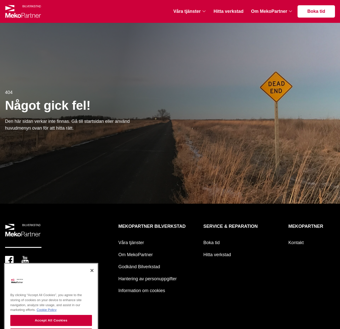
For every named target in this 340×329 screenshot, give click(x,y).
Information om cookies (141, 290)
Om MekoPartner (269, 11)
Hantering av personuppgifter (147, 278)
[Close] (92, 275)
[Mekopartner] (23, 11)
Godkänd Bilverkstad (139, 266)
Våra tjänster (187, 11)
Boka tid (316, 11)
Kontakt (296, 242)
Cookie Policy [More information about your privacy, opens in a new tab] (47, 315)
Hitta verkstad (229, 11)
